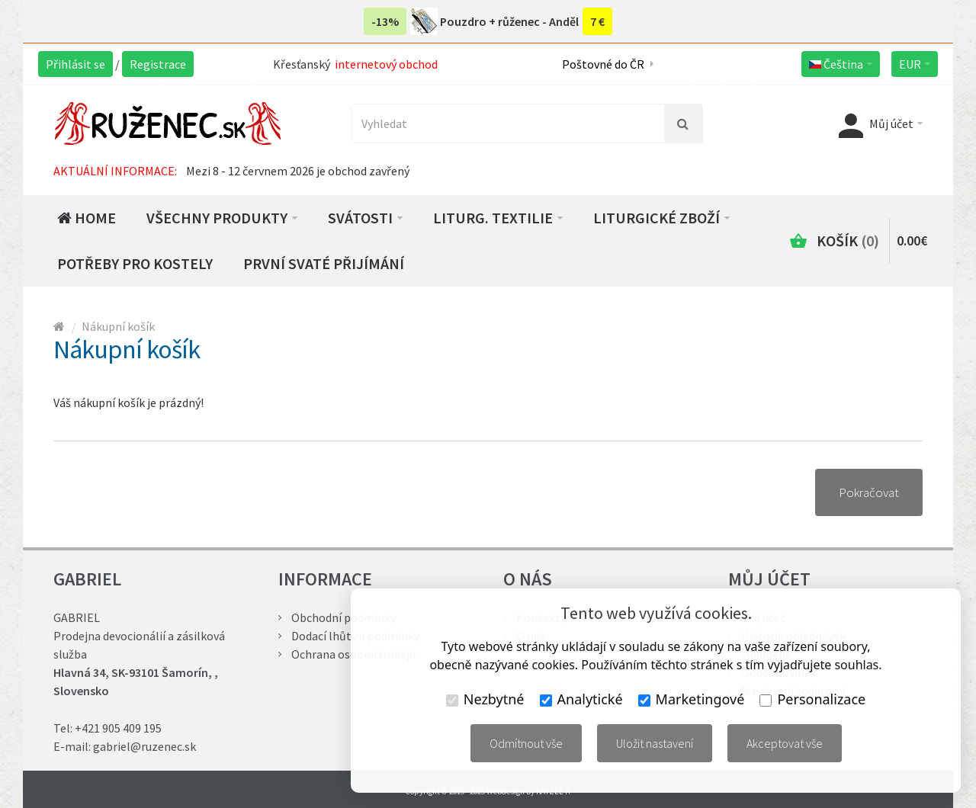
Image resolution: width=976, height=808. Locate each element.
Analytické (581, 699)
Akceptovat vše (784, 743)
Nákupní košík (118, 326)
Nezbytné (485, 699)
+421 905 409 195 (118, 728)
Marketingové (691, 699)
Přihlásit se (75, 64)
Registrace (158, 64)
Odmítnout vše (526, 743)
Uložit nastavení (654, 743)
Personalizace (812, 699)
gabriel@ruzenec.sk (144, 746)
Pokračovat (869, 492)
